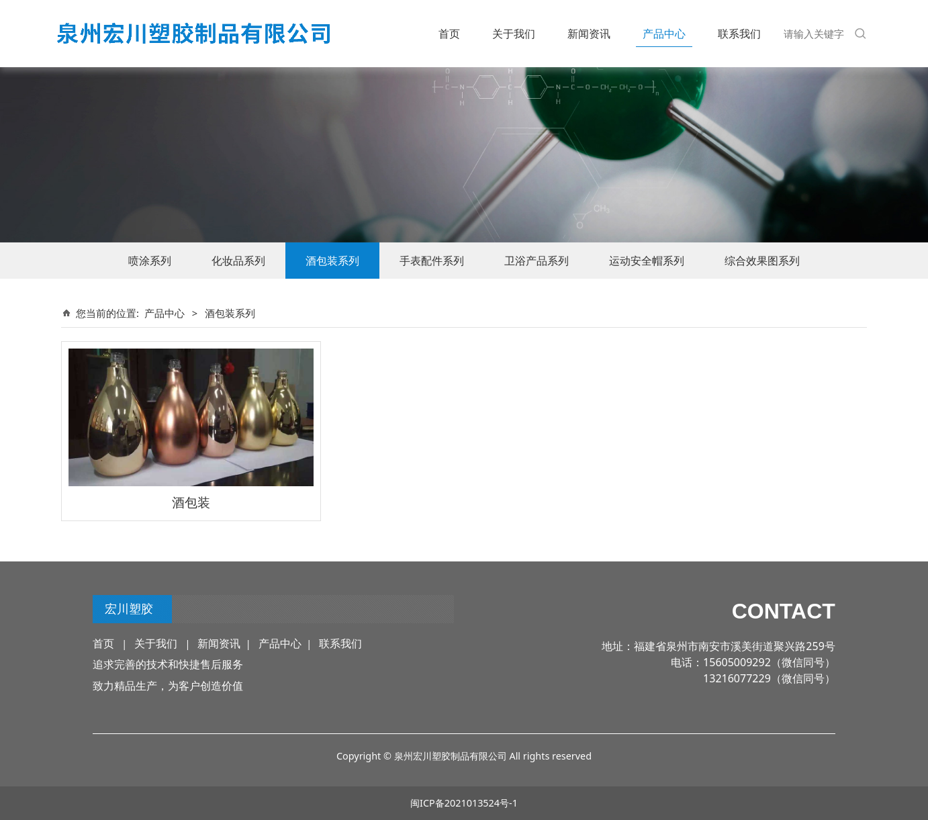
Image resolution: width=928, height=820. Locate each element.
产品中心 (664, 33)
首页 (449, 33)
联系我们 (739, 33)
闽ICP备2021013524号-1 (464, 802)
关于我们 (513, 33)
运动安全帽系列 (646, 260)
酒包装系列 (332, 260)
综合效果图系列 (762, 260)
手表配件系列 (432, 260)
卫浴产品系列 (536, 260)
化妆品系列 (238, 260)
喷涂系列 (149, 260)
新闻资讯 (588, 33)
